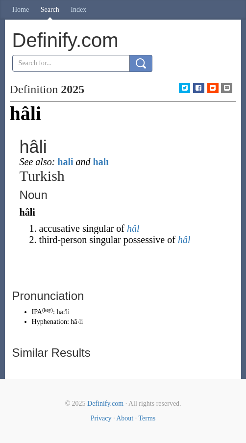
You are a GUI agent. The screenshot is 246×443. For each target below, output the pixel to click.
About (124, 418)
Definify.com (105, 403)
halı (101, 161)
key (47, 310)
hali (65, 161)
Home (20, 9)
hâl (133, 228)
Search (50, 9)
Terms (146, 418)
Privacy (101, 418)
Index (78, 9)
